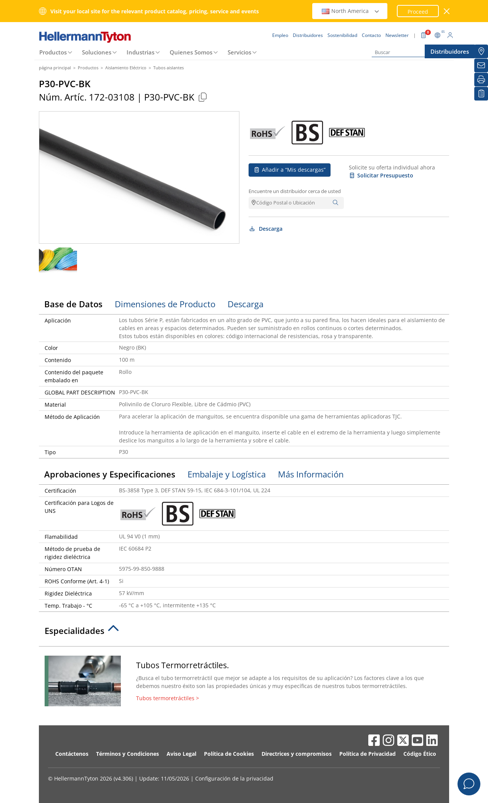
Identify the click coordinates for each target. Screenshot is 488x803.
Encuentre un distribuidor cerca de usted (295, 191)
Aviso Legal (181, 753)
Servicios (239, 52)
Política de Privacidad (367, 753)
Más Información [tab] (311, 474)
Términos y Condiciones (127, 753)
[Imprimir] (481, 79)
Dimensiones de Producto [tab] (165, 304)
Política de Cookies (229, 753)
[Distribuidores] (481, 51)
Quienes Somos (191, 52)
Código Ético (419, 753)
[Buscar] (410, 52)
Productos (53, 52)
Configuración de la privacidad (234, 778)
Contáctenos (71, 753)
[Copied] (202, 97)
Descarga (266, 228)
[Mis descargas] (481, 94)
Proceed (418, 11)
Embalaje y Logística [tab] (227, 474)
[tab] (244, 632)
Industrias (140, 52)
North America (351, 10)
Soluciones (96, 52)
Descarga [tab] (245, 304)
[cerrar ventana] (447, 11)
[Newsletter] (481, 65)
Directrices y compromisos (297, 753)
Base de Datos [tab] (73, 304)
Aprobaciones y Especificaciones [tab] (109, 474)
